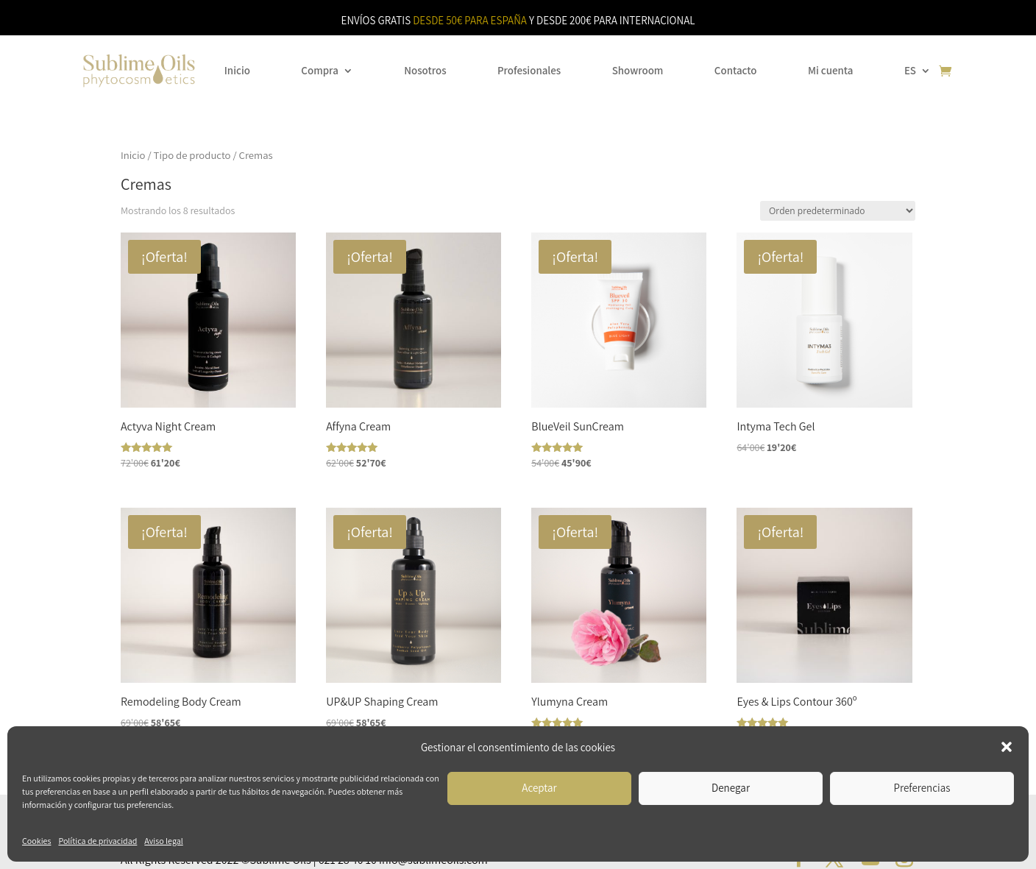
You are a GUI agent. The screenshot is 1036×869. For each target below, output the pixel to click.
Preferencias (922, 788)
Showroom (638, 70)
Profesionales (529, 70)
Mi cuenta (831, 70)
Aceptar (539, 788)
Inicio (237, 70)
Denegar (731, 788)
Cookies (36, 840)
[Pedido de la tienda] (837, 211)
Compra (319, 70)
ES (910, 70)
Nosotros (425, 70)
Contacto (735, 70)
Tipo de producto (192, 155)
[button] (1006, 746)
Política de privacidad (97, 840)
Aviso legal (163, 840)
